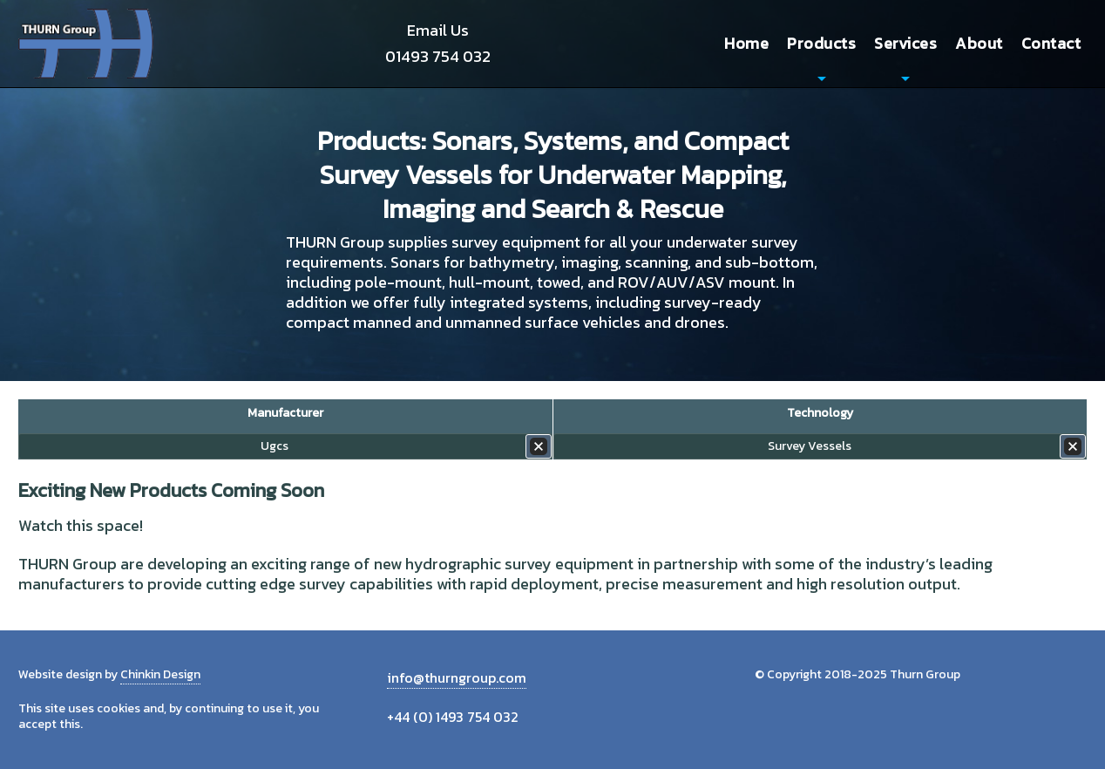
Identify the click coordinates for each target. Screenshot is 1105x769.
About (979, 43)
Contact (1051, 43)
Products (821, 43)
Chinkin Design (160, 674)
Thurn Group (87, 43)
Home (746, 43)
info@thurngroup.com (456, 677)
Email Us (438, 30)
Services (905, 43)
